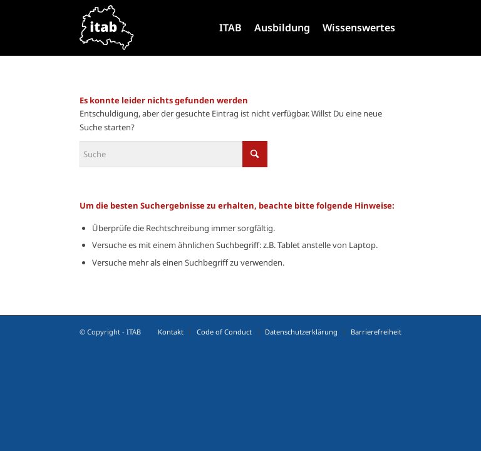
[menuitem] (230, 27)
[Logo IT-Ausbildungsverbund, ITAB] (107, 27)
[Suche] (173, 154)
